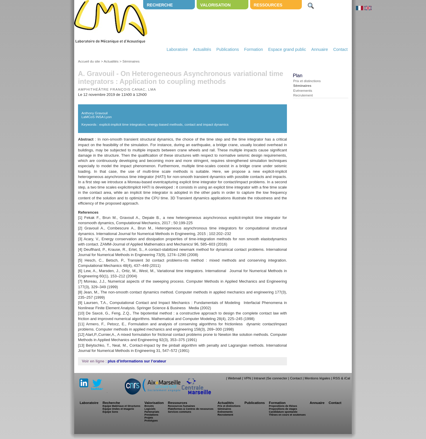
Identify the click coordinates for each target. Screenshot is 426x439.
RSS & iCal (341, 378)
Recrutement (303, 95)
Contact (340, 49)
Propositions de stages (283, 408)
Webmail (234, 378)
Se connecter (277, 378)
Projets (148, 417)
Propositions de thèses (283, 406)
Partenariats (151, 411)
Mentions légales (317, 378)
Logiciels (149, 408)
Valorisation (215, 5)
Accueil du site (89, 61)
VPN (247, 378)
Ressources (268, 5)
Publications (227, 49)
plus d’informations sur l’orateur (137, 361)
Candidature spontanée (283, 411)
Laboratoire (177, 49)
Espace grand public (287, 49)
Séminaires (130, 61)
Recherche (160, 5)
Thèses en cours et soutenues (287, 414)
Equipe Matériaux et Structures (121, 406)
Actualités (202, 49)
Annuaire (319, 49)
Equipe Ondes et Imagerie (118, 408)
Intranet (259, 378)
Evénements (302, 90)
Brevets (149, 406)
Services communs (179, 411)
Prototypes (151, 420)
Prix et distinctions (307, 81)
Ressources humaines (181, 406)
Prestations (151, 414)
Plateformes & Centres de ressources (190, 408)
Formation (253, 49)
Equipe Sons (110, 411)
